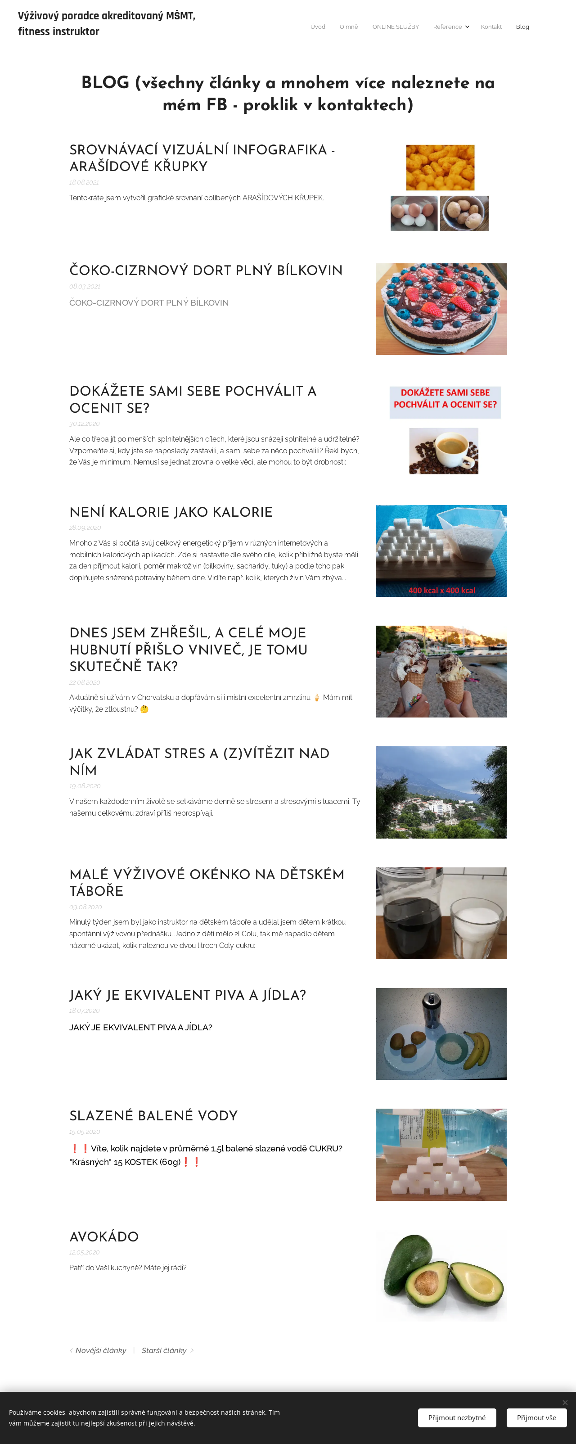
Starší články (164, 1350)
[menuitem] (455, 27)
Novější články (101, 1350)
